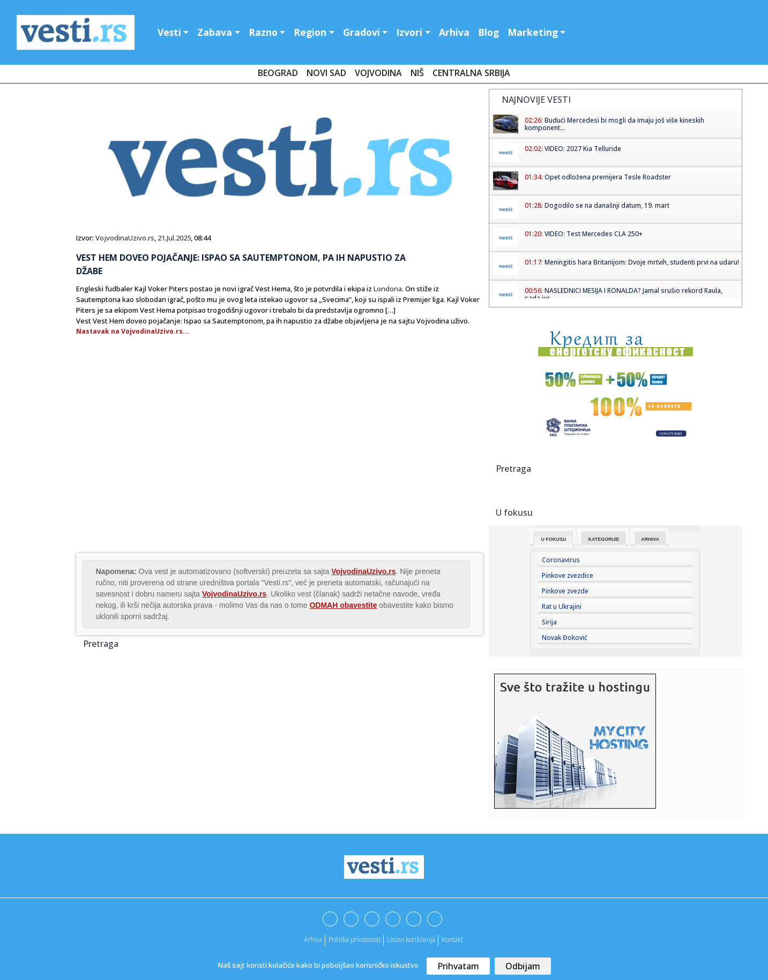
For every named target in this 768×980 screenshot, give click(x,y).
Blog (488, 32)
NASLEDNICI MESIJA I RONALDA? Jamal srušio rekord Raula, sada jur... (623, 294)
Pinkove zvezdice (567, 575)
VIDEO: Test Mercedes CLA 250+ (594, 233)
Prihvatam (458, 966)
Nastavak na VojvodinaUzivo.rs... (132, 331)
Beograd (278, 73)
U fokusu (553, 539)
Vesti (169, 32)
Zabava (214, 32)
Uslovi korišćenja (411, 939)
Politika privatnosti (355, 939)
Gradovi (361, 32)
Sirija (549, 622)
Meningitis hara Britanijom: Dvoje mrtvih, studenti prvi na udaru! (642, 262)
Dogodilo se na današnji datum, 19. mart (607, 205)
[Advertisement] (166, 465)
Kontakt (452, 939)
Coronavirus (561, 559)
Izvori (409, 32)
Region (310, 32)
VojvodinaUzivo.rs (124, 238)
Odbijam (522, 966)
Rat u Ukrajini (561, 606)
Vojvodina (378, 73)
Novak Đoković (564, 637)
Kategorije (603, 539)
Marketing (533, 32)
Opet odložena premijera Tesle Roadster (608, 177)
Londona (388, 288)
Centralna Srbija (471, 73)
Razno (263, 32)
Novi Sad (326, 73)
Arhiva (454, 32)
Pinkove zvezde (565, 590)
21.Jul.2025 (174, 238)
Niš (417, 73)
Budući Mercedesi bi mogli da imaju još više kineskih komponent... (614, 124)
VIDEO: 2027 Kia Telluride (583, 148)
